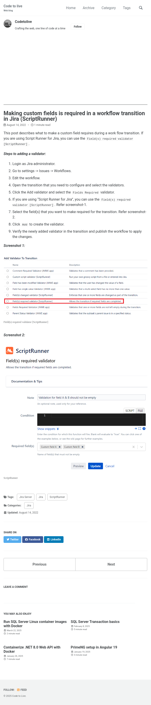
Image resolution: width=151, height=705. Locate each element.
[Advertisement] (75, 73)
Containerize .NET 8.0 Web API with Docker (32, 649)
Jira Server (25, 497)
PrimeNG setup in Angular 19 (94, 647)
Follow (77, 26)
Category (108, 8)
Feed (22, 689)
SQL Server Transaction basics (95, 622)
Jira (41, 497)
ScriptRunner (57, 497)
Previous (39, 564)
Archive (88, 8)
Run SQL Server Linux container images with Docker (35, 624)
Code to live (13, 8)
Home (71, 8)
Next (111, 564)
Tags (127, 8)
